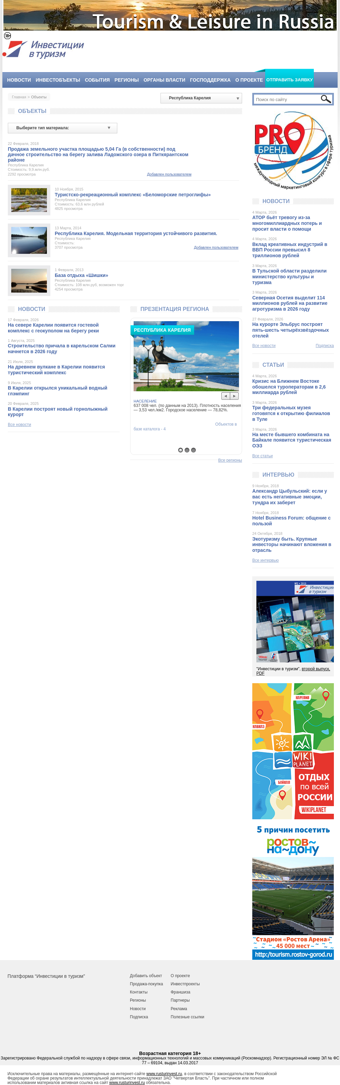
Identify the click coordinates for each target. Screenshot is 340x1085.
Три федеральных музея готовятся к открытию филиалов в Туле (291, 413)
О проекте (249, 80)
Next (234, 396)
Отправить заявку (289, 79)
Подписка (325, 346)
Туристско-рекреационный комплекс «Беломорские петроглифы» (133, 194)
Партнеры (180, 1000)
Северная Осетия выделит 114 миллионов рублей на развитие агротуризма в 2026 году (289, 303)
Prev (225, 396)
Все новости (19, 424)
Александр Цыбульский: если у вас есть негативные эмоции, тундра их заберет (289, 496)
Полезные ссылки (187, 1017)
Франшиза (180, 992)
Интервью (278, 475)
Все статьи (262, 456)
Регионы (127, 80)
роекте (183, 975)
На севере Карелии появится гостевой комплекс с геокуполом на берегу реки (53, 327)
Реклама (179, 1008)
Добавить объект (146, 975)
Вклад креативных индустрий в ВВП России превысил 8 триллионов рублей (289, 250)
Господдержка (210, 80)
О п (174, 975)
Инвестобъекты (58, 80)
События (97, 80)
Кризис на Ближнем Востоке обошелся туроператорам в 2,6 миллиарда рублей (289, 386)
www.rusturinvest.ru (164, 1073)
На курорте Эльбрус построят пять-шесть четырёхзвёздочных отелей (290, 330)
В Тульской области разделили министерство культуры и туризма (289, 276)
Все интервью (265, 560)
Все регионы (230, 460)
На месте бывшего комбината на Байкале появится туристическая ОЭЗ (291, 440)
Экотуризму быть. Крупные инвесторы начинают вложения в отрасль (291, 544)
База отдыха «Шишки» (81, 275)
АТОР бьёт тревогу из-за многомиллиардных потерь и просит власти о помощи (287, 223)
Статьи (273, 365)
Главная (19, 97)
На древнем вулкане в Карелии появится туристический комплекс (56, 369)
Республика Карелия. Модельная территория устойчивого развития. (136, 233)
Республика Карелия (26, 165)
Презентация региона (174, 309)
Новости (19, 80)
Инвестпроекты (185, 984)
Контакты (139, 992)
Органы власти (164, 80)
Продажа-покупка (146, 984)
